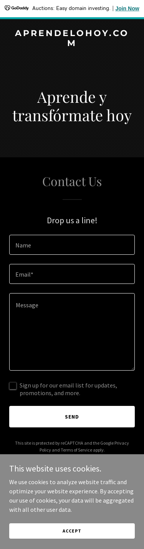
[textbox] (72, 245)
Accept (72, 531)
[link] (72, 44)
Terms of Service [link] (76, 450)
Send (72, 416)
